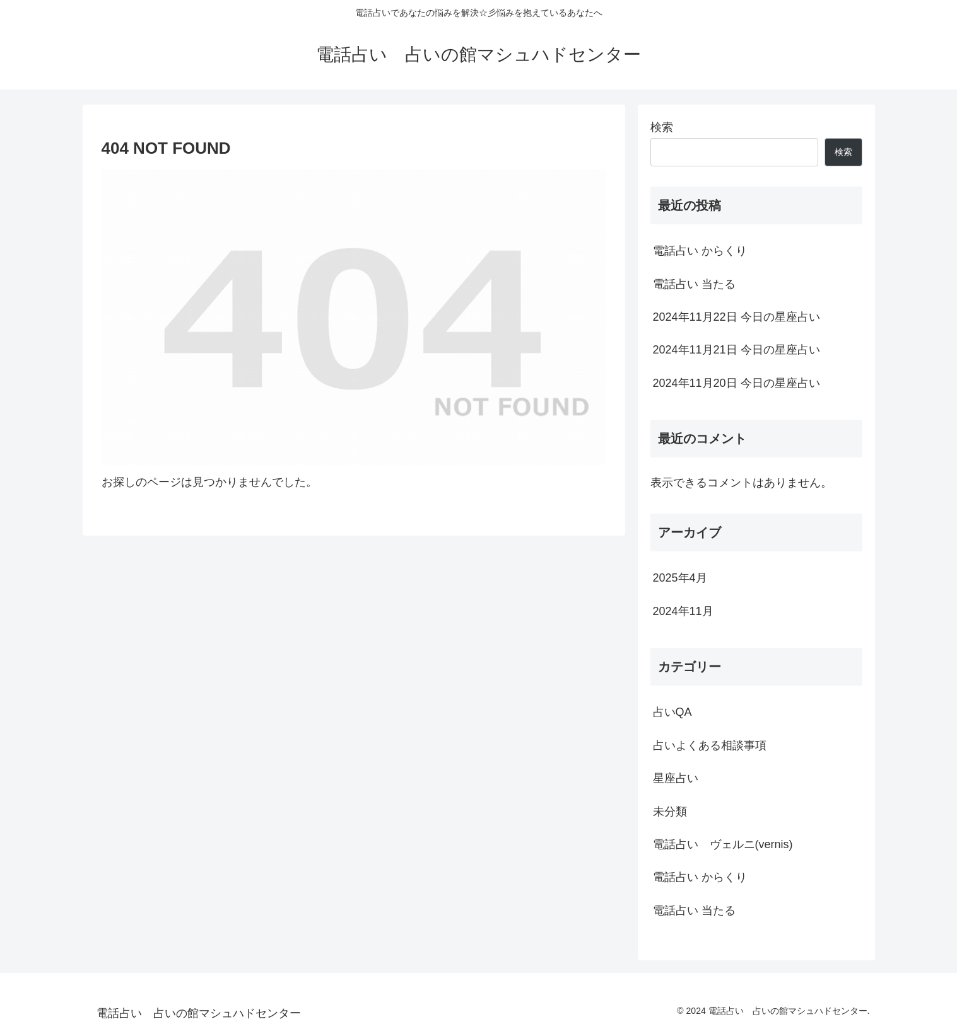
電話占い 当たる (694, 284)
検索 (661, 127)
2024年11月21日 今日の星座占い (736, 349)
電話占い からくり (700, 250)
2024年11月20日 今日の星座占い (736, 383)
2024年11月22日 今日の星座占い (736, 317)
